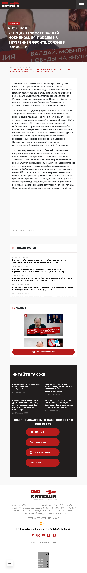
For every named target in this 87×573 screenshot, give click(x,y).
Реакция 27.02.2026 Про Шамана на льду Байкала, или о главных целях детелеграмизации (58, 387)
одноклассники (40, 452)
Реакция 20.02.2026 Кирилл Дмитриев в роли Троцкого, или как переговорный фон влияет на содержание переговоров (25, 405)
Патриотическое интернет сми (43, 499)
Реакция (14, 23)
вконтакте (38, 442)
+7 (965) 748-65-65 (60, 528)
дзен (35, 463)
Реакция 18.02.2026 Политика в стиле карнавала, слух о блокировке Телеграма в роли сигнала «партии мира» (59, 404)
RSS (45, 524)
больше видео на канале (43, 352)
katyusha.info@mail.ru (32, 529)
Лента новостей (24, 248)
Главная (14, 68)
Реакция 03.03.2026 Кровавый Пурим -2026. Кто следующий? (26, 386)
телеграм (37, 432)
